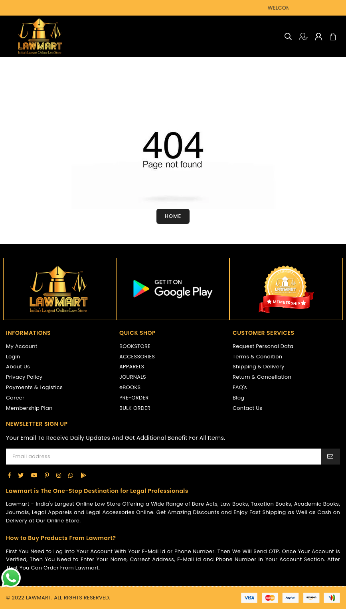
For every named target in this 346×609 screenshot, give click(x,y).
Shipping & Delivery (259, 366)
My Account (22, 346)
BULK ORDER (134, 408)
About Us (18, 366)
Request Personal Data (263, 346)
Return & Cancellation (262, 377)
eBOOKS (129, 387)
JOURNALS (132, 377)
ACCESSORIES (137, 356)
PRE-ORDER (134, 397)
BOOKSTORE (134, 346)
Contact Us (247, 408)
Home (173, 216)
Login (13, 356)
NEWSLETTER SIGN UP (36, 424)
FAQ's (240, 387)
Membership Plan (29, 408)
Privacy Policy (24, 377)
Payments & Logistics (34, 387)
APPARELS (131, 366)
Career (15, 397)
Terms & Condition (257, 356)
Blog (238, 397)
